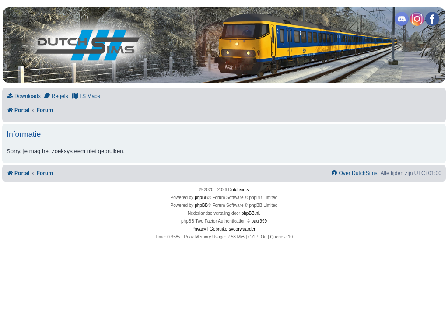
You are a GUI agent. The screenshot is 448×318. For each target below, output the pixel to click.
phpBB (201, 197)
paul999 (259, 221)
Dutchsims (238, 189)
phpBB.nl (250, 213)
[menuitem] (24, 96)
